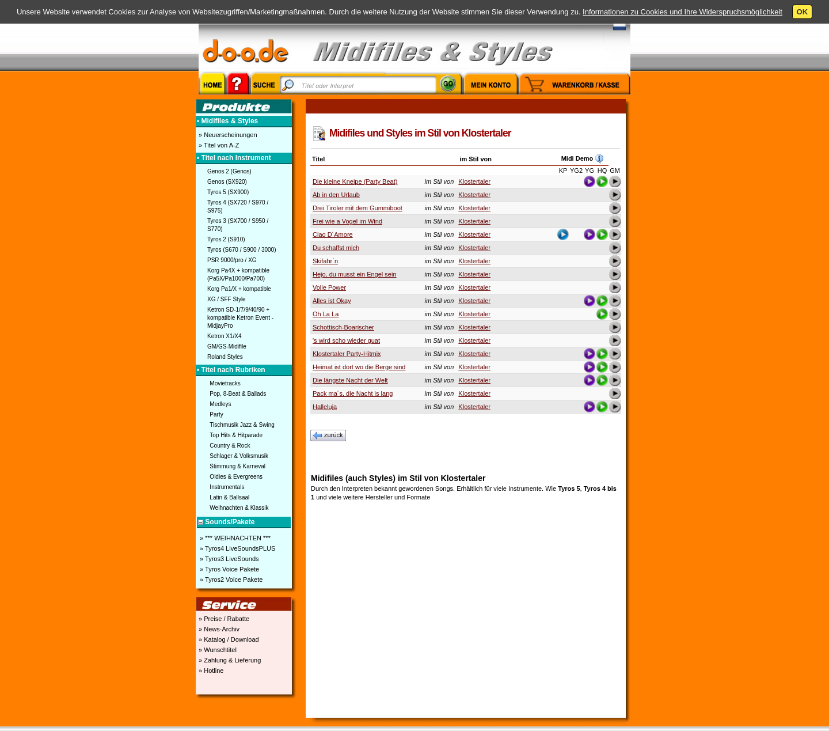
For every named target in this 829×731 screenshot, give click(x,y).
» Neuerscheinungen (227, 134)
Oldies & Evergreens (236, 477)
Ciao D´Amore (333, 234)
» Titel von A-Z (218, 145)
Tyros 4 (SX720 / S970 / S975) (237, 206)
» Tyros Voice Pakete (228, 569)
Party (216, 414)
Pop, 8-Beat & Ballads (238, 394)
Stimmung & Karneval (237, 466)
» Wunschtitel (217, 649)
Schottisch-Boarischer (343, 327)
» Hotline (210, 670)
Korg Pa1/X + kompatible (239, 289)
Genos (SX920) (227, 182)
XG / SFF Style (226, 299)
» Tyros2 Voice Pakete (230, 579)
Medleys (220, 404)
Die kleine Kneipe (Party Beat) (355, 181)
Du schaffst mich (336, 247)
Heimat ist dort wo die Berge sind (359, 366)
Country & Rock (230, 445)
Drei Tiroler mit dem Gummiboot (357, 207)
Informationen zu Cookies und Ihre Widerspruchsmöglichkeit (682, 11)
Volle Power (329, 287)
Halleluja (325, 406)
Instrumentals (227, 487)
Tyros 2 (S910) (226, 239)
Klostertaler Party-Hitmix (347, 353)
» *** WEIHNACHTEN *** (234, 538)
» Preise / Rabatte (223, 618)
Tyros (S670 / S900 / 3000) (241, 250)
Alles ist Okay (332, 300)
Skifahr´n (325, 260)
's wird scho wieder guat (346, 340)
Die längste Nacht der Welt (350, 380)
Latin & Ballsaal (229, 497)
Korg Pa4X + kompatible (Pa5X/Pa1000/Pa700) (238, 274)
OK (802, 11)
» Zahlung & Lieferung (229, 660)
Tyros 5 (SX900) (228, 192)
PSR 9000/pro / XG (232, 260)
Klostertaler (474, 181)
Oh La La (326, 313)
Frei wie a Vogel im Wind (347, 221)
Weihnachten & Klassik (239, 508)
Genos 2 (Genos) (229, 171)
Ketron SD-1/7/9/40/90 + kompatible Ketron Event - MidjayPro (240, 317)
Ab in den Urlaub (336, 194)
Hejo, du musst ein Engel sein (355, 274)
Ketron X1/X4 (224, 336)
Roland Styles (225, 357)
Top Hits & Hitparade (236, 435)
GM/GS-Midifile (226, 346)
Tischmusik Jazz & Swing (242, 425)
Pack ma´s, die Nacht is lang (353, 393)
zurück (328, 435)
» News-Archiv (218, 629)
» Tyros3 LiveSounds (228, 558)
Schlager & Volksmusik (239, 456)
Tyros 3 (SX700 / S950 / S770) (237, 225)
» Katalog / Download (228, 639)
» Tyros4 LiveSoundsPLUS (236, 548)
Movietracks (225, 383)
